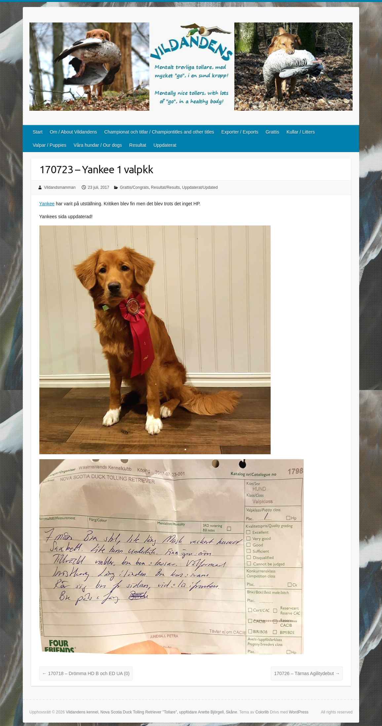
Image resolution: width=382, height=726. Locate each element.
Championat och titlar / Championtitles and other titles (159, 132)
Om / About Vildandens (73, 132)
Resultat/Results (165, 187)
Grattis (272, 132)
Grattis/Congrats (134, 187)
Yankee (47, 203)
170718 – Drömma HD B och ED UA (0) (86, 673)
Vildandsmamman (60, 187)
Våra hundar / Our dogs (98, 145)
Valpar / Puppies (49, 145)
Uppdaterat (164, 145)
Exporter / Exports (239, 132)
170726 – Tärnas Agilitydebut (307, 673)
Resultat (137, 145)
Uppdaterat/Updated (200, 187)
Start (38, 132)
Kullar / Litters (300, 132)
